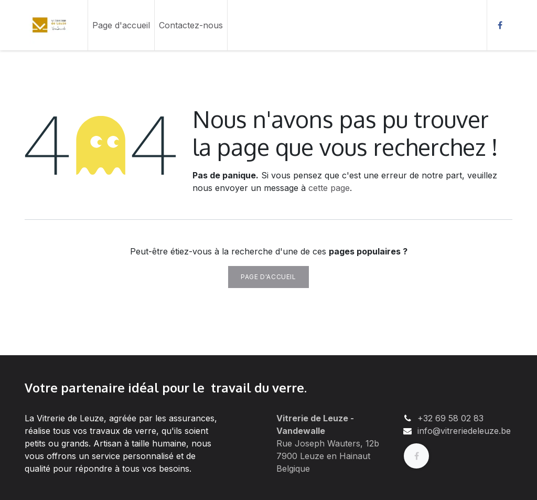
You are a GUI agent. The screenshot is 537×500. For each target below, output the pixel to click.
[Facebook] (499, 25)
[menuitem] (121, 25)
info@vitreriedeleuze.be (464, 430)
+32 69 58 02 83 (450, 418)
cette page (329, 188)
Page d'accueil (268, 277)
